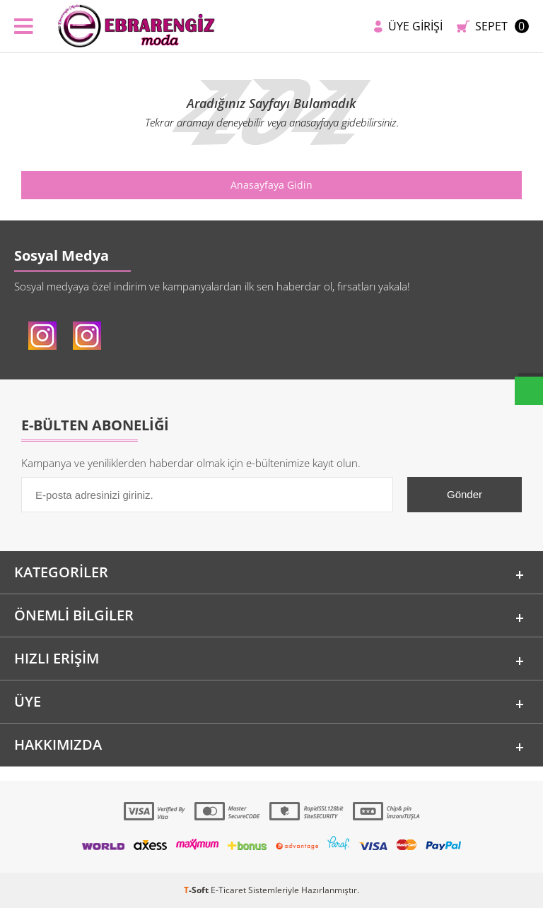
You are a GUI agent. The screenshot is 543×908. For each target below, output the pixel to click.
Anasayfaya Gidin (271, 184)
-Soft (197, 890)
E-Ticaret (228, 890)
